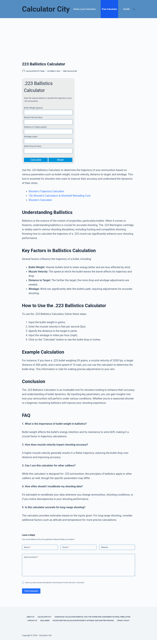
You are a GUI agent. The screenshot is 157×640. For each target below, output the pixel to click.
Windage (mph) (30, 136)
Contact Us (32, 620)
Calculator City (46, 9)
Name (27, 547)
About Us (30, 617)
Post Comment (31, 591)
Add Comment (31, 557)
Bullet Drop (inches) (32, 146)
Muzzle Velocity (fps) (33, 117)
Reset (60, 159)
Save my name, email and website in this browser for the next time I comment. (54, 583)
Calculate (35, 159)
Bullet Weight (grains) (33, 108)
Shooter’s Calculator (40, 200)
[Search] (134, 9)
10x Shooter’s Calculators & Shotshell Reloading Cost (60, 195)
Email (66, 547)
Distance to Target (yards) (35, 127)
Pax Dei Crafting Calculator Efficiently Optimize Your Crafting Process (83, 620)
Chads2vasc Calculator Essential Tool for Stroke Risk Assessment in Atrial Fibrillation (92, 617)
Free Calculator (109, 9)
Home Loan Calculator (85, 9)
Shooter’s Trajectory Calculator (46, 191)
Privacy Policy (123, 620)
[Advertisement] (78, 37)
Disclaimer (44, 620)
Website (104, 547)
